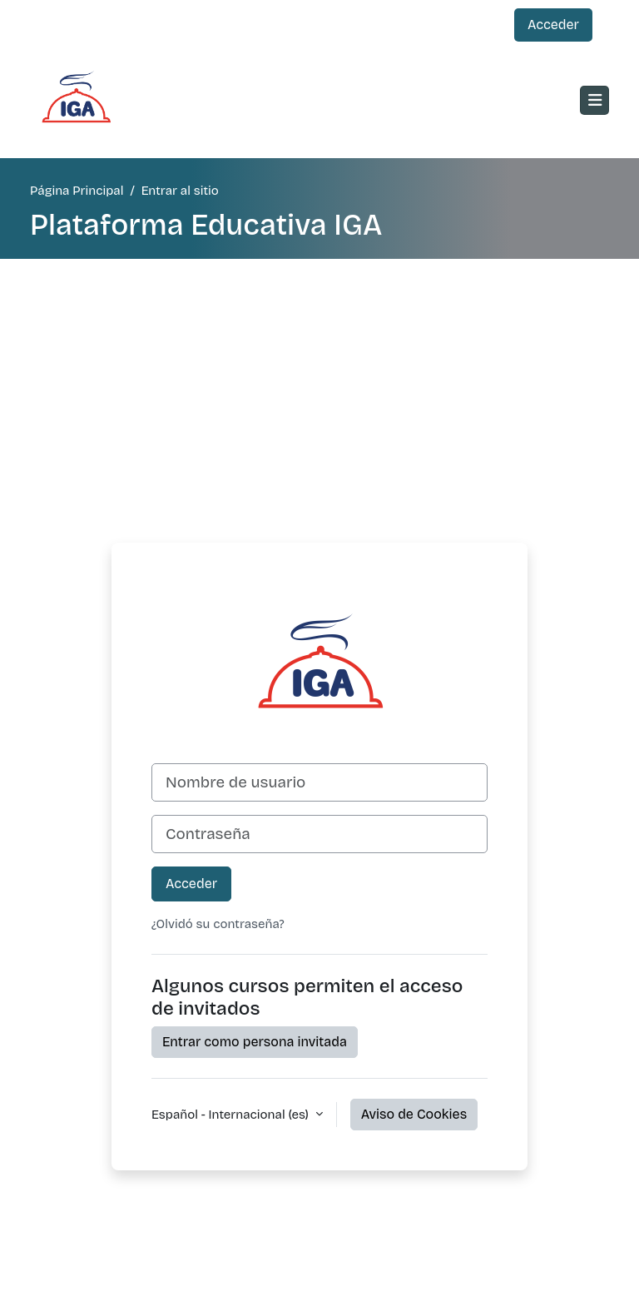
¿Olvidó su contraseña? (218, 923)
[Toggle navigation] (594, 100)
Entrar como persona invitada (254, 1042)
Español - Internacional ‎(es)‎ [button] (231, 1114)
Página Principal (76, 190)
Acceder (553, 24)
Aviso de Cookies (414, 1114)
